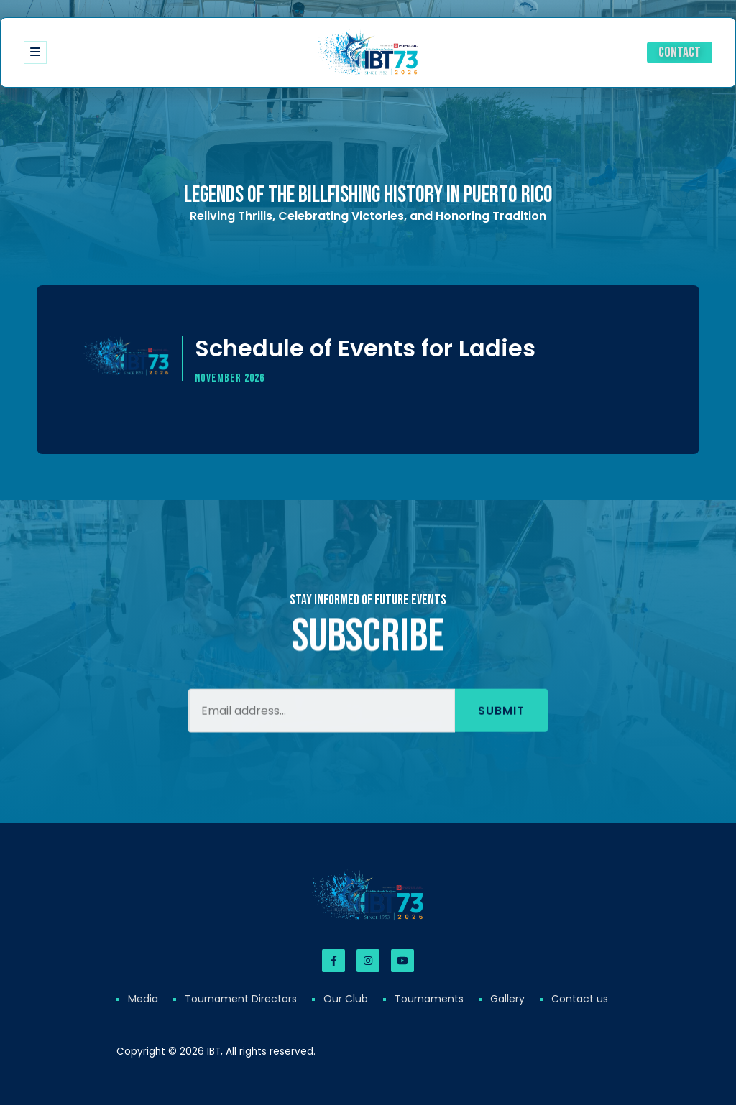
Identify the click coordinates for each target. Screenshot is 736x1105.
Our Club (345, 998)
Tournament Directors (241, 998)
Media (143, 998)
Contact (679, 52)
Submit (501, 729)
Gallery (507, 998)
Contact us (579, 998)
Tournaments (429, 998)
